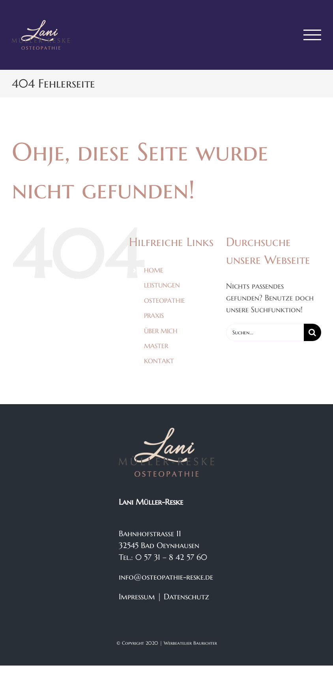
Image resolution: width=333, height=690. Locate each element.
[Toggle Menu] (312, 35)
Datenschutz (186, 597)
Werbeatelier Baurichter (190, 643)
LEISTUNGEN (162, 285)
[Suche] (312, 332)
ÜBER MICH (161, 331)
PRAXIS (154, 315)
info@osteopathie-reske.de (166, 577)
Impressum (137, 597)
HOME (153, 270)
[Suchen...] (265, 332)
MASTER (156, 346)
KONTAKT (159, 361)
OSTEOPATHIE (164, 300)
